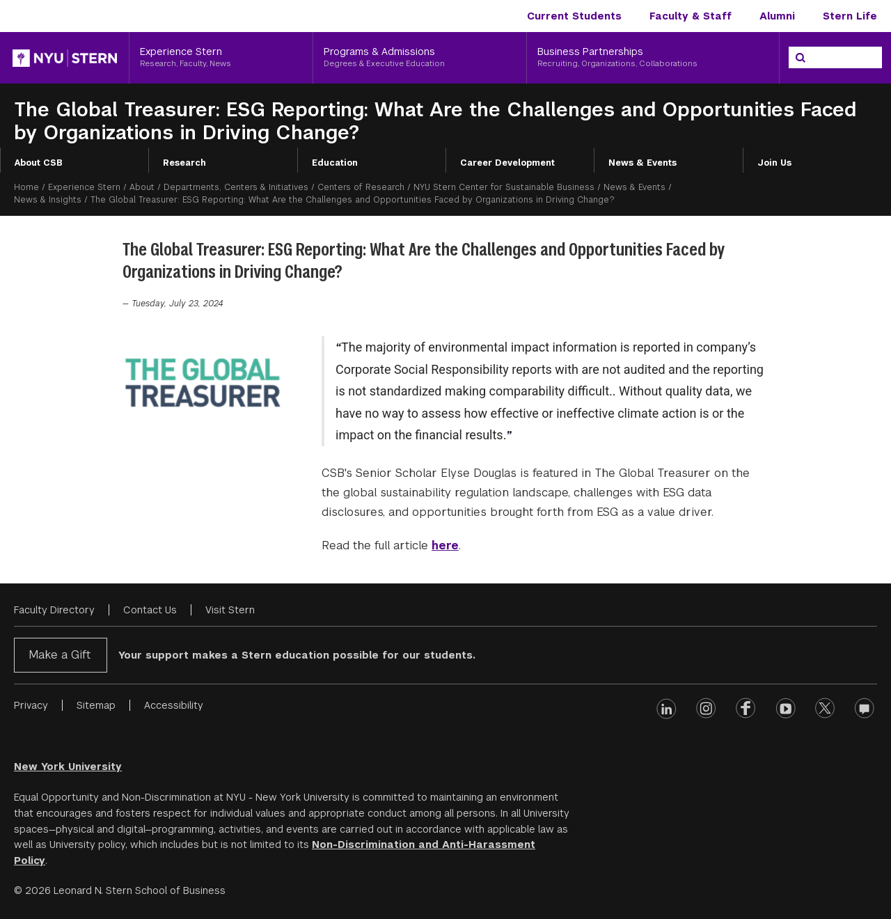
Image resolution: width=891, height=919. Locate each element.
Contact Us (150, 610)
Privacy (31, 705)
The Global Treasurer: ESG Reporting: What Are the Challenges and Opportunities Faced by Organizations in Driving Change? (435, 121)
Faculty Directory (54, 610)
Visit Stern (230, 610)
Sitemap (96, 705)
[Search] (800, 58)
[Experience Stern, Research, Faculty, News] (221, 58)
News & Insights (47, 199)
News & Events (642, 162)
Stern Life (850, 16)
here (445, 545)
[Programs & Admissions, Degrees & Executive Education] (419, 58)
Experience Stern (84, 187)
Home (26, 187)
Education (335, 162)
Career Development (507, 162)
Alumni (777, 16)
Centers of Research (360, 187)
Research (184, 162)
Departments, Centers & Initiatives (236, 187)
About (142, 187)
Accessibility (173, 705)
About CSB (39, 162)
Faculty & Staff (690, 16)
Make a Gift (59, 654)
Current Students (574, 16)
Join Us (774, 162)
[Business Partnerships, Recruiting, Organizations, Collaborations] (653, 58)
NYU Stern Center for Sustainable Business (503, 187)
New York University (68, 766)
